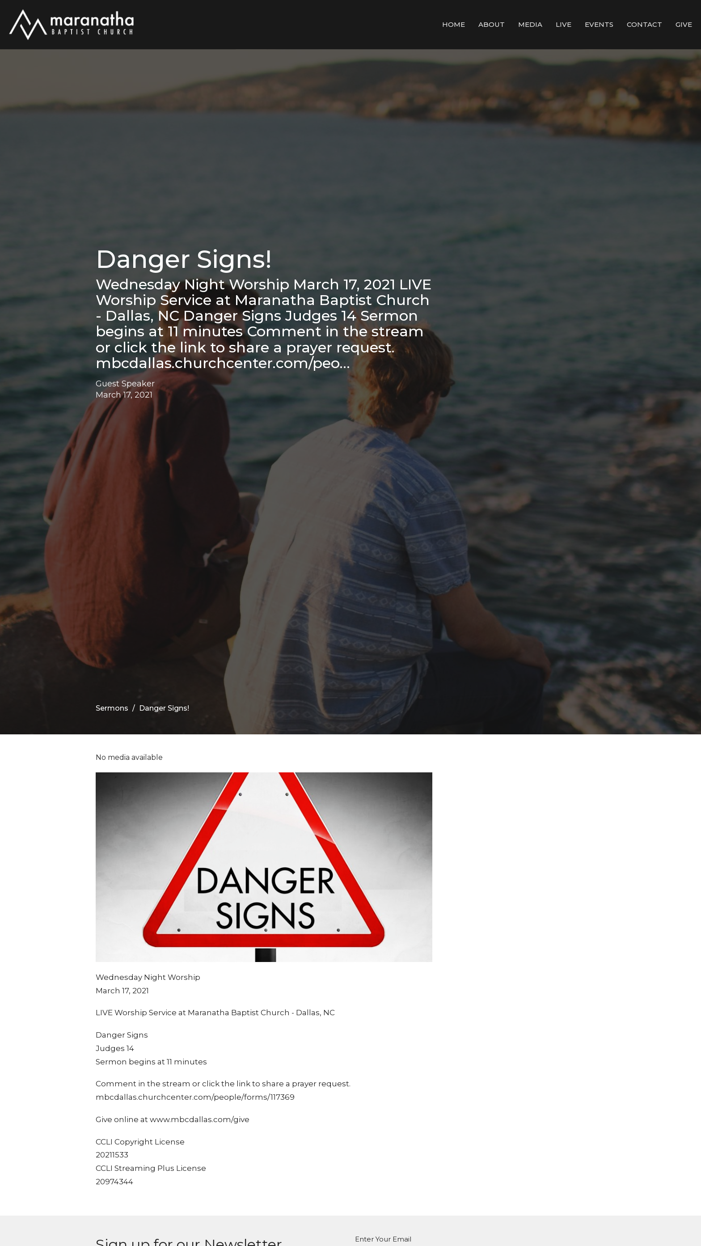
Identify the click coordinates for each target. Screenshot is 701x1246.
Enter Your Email (383, 1239)
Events (599, 24)
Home (453, 24)
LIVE (563, 24)
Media (530, 24)
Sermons (112, 708)
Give (684, 24)
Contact (644, 24)
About (491, 24)
